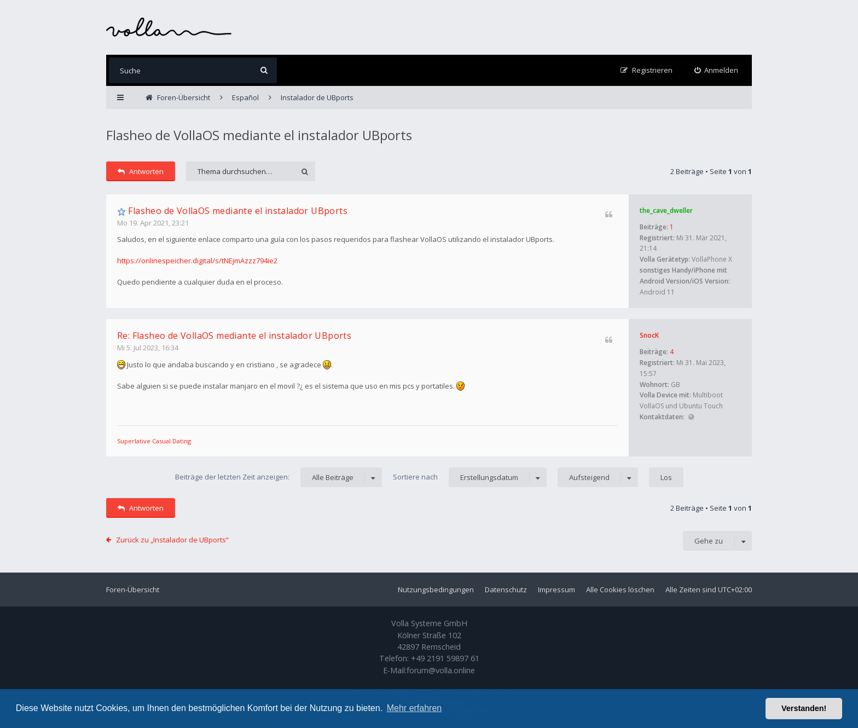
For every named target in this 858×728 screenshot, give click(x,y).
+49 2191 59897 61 (445, 658)
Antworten (141, 171)
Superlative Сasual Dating (154, 441)
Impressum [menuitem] (556, 589)
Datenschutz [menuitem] (506, 589)
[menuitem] (716, 70)
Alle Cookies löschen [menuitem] (620, 589)
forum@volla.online (441, 670)
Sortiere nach (470, 477)
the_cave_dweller (666, 210)
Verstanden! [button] (803, 708)
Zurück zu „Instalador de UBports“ (172, 540)
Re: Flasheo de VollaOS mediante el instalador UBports (234, 336)
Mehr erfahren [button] (414, 708)
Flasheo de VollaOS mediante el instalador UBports (259, 135)
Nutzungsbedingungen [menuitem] (436, 589)
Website (690, 417)
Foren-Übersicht (132, 589)
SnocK (649, 335)
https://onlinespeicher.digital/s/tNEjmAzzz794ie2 (197, 260)
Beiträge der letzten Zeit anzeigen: (278, 477)
